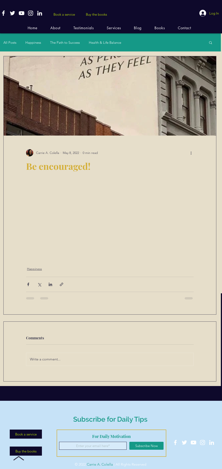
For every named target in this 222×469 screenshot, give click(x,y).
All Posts (9, 42)
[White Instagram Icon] (30, 13)
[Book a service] (64, 14)
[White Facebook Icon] (3, 13)
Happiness (33, 42)
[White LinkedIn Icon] (39, 13)
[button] (210, 42)
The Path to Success (65, 42)
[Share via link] (61, 284)
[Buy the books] (96, 14)
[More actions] (191, 153)
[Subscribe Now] (146, 446)
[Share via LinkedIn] (50, 284)
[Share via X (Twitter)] (39, 284)
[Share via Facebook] (28, 284)
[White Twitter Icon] (12, 13)
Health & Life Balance (105, 42)
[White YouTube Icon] (21, 13)
